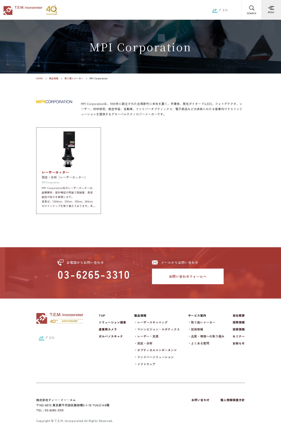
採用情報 (239, 324)
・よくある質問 (198, 345)
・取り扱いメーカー (201, 324)
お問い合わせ (200, 402)
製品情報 (53, 78)
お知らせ (239, 345)
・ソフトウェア (145, 366)
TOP (102, 318)
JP (214, 10)
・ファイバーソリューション (154, 359)
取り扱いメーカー (74, 78)
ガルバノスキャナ (111, 338)
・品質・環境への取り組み (206, 338)
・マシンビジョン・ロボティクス (157, 331)
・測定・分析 (143, 345)
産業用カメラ (108, 331)
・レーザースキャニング (151, 324)
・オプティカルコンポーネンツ (155, 352)
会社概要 (239, 318)
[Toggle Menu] (271, 10)
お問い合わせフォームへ (187, 278)
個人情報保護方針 (232, 402)
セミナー (239, 338)
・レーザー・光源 (146, 338)
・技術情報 (195, 331)
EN (225, 10)
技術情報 (239, 331)
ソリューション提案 (112, 324)
